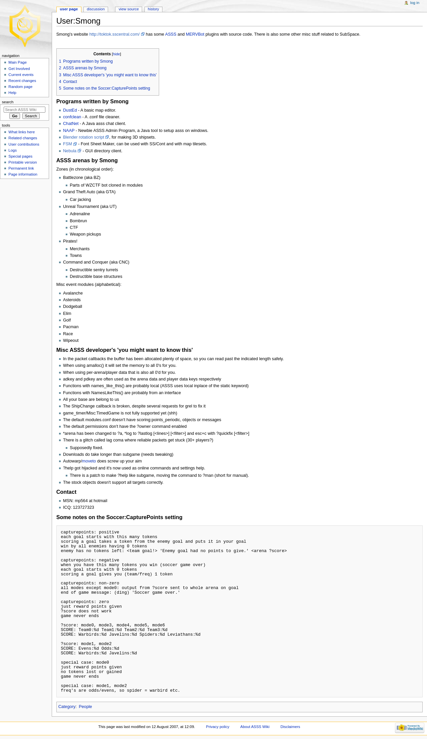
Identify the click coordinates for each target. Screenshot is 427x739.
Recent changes (22, 81)
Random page (20, 87)
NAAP (68, 130)
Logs (12, 150)
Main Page (17, 62)
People (85, 706)
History (153, 9)
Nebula (69, 151)
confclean (72, 117)
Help (12, 93)
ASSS (170, 34)
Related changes (22, 138)
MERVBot (195, 34)
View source (129, 9)
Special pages (20, 156)
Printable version (22, 162)
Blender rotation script (83, 137)
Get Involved (19, 69)
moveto (89, 461)
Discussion (95, 9)
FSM (67, 144)
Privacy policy (218, 727)
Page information (22, 174)
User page (69, 9)
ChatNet (71, 123)
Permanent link (21, 168)
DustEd (70, 110)
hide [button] (116, 54)
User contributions (23, 144)
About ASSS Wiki (255, 727)
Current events (20, 75)
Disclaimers (290, 727)
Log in (414, 3)
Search (8, 102)
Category (66, 706)
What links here (21, 132)
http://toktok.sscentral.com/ (114, 34)
